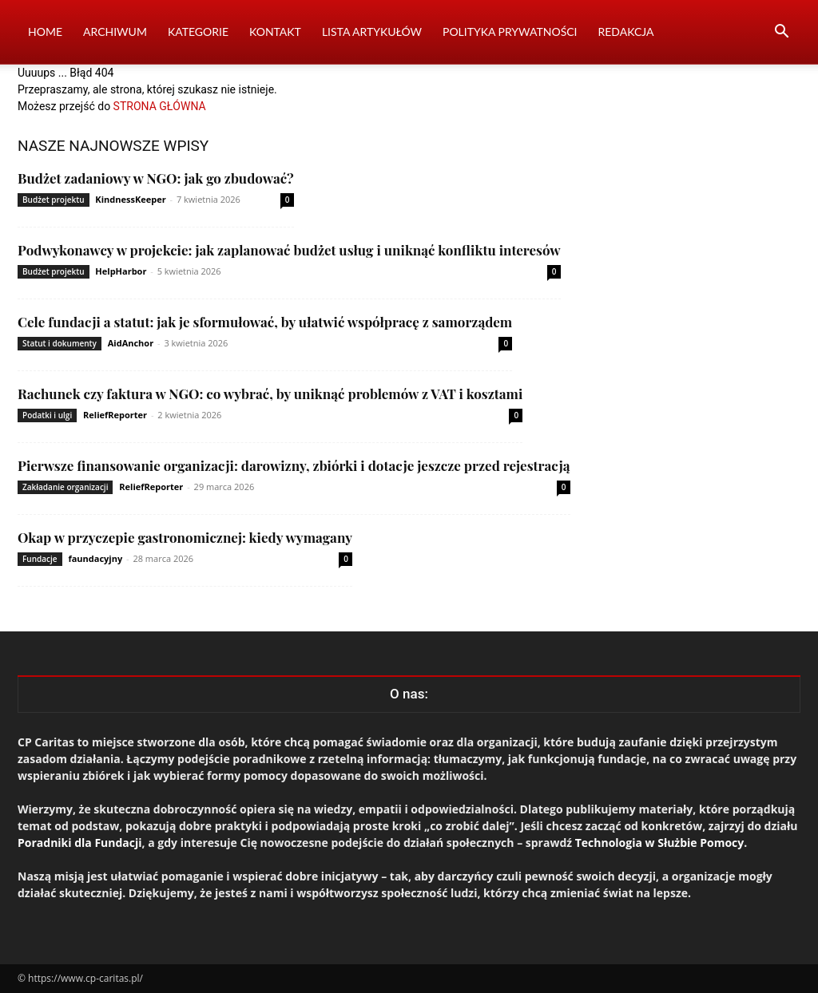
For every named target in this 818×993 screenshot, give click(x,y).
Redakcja (626, 31)
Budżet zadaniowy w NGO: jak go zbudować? (156, 178)
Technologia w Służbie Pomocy (660, 842)
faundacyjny (95, 558)
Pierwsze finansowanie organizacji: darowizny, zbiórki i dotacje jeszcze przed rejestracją (294, 465)
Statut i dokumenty (59, 343)
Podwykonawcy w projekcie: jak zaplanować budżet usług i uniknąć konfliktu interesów (289, 250)
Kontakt (275, 31)
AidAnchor (130, 343)
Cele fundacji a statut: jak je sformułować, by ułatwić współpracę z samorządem (265, 321)
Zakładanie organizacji (65, 487)
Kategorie (198, 31)
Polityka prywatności (510, 31)
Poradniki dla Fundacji (80, 842)
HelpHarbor (120, 271)
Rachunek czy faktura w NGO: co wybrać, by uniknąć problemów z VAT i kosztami (270, 393)
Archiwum (115, 31)
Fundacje (40, 558)
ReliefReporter (115, 415)
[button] (781, 33)
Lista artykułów (372, 31)
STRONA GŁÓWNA (159, 106)
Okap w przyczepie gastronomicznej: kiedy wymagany (185, 537)
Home (45, 31)
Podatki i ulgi (47, 415)
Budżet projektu (53, 199)
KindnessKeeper (130, 199)
